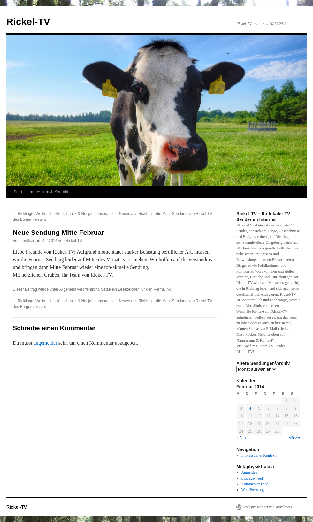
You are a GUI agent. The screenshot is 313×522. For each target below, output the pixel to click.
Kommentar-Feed (254, 484)
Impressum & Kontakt (48, 191)
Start (17, 191)
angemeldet (45, 343)
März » (294, 438)
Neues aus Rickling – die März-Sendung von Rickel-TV (168, 213)
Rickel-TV (28, 21)
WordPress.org (252, 489)
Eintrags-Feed (252, 478)
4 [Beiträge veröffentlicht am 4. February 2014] (250, 408)
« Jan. (241, 438)
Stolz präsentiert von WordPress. (268, 507)
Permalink (162, 289)
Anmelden (249, 472)
